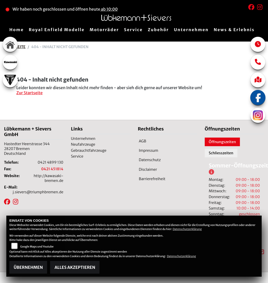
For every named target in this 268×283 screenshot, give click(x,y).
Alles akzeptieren (74, 267)
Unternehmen (191, 29)
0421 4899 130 (50, 162)
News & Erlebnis (234, 29)
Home (16, 29)
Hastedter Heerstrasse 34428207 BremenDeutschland (27, 149)
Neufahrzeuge (83, 144)
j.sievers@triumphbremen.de (38, 192)
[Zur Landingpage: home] (10, 44)
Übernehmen (28, 267)
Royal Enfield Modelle (57, 29)
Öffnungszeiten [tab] (222, 142)
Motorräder (104, 29)
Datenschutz (150, 160)
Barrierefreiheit (152, 179)
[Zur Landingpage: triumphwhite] (10, 79)
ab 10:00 (109, 9)
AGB (142, 141)
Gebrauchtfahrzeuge (88, 150)
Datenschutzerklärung (187, 229)
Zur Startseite (29, 92)
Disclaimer (148, 169)
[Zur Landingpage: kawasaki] (10, 62)
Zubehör (158, 29)
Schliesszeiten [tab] (221, 153)
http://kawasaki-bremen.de (48, 178)
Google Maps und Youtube (37, 246)
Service (133, 29)
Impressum (148, 150)
